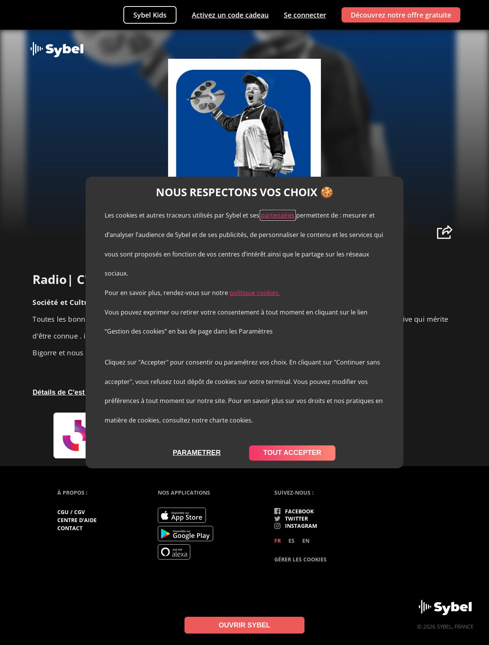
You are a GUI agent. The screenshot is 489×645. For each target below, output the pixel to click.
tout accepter (292, 452)
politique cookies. (255, 293)
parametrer (197, 452)
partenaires (278, 215)
